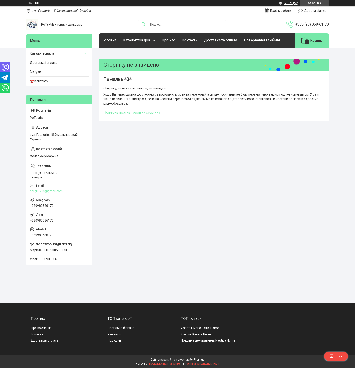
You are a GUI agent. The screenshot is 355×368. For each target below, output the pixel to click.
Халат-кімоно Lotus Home (200, 328)
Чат (336, 356)
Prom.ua (199, 359)
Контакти (189, 40)
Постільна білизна (121, 328)
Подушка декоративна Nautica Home (208, 340)
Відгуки (35, 72)
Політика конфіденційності (202, 363)
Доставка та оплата (220, 40)
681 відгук (291, 3)
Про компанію (41, 328)
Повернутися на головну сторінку (131, 112)
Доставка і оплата (43, 63)
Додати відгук (315, 10)
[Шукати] (143, 24)
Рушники (114, 334)
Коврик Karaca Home (196, 334)
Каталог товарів (136, 40)
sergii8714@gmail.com (46, 191)
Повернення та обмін (262, 40)
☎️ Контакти (39, 81)
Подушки (114, 340)
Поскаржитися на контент (165, 363)
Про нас (168, 40)
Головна (109, 40)
